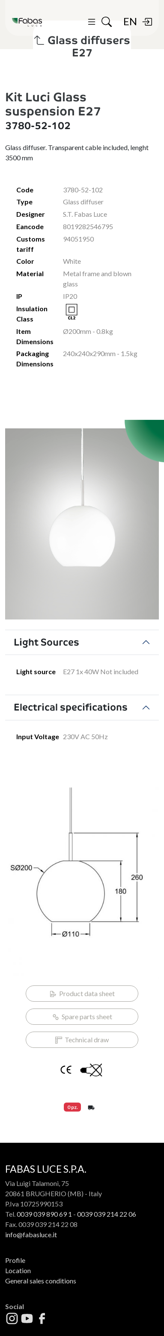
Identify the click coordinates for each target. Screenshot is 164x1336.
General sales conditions (40, 1281)
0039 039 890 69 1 (44, 1214)
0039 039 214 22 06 (106, 1214)
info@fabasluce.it (31, 1234)
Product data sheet (82, 993)
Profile (15, 1260)
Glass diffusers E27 (82, 47)
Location (18, 1270)
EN (130, 21)
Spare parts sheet (82, 1016)
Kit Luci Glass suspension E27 (53, 104)
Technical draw (82, 1039)
